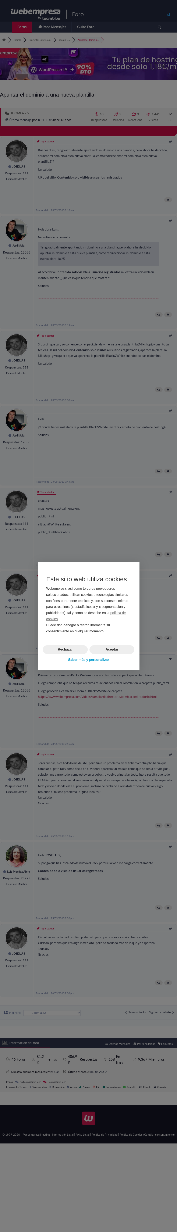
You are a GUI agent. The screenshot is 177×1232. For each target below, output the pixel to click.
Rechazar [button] (65, 649)
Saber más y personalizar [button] (88, 660)
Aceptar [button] (112, 649)
